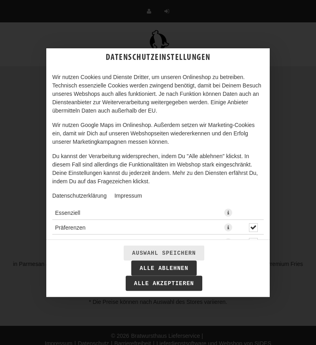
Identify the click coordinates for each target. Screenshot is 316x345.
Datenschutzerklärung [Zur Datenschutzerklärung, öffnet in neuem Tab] (79, 195)
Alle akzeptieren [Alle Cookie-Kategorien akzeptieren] (164, 283)
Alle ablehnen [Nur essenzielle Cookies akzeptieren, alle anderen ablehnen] (164, 268)
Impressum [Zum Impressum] (128, 195)
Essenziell (67, 213)
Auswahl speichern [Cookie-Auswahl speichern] (164, 253)
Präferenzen (70, 227)
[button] (228, 213)
